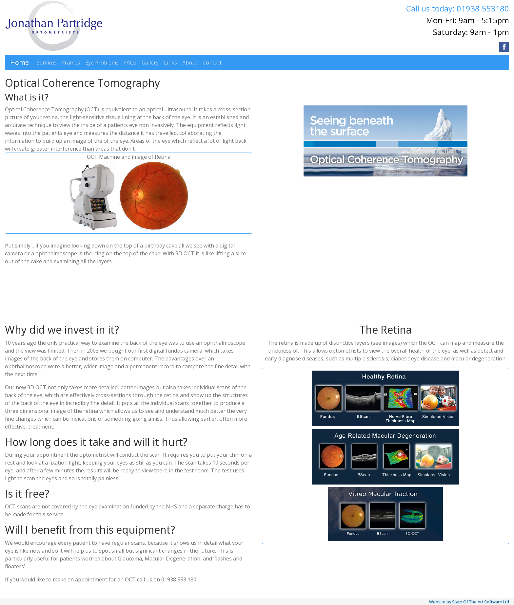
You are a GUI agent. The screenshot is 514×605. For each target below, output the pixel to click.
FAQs (130, 62)
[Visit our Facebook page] (504, 47)
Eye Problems (102, 62)
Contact (212, 62)
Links (170, 62)
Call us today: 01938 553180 (457, 8)
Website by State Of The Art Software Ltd (469, 602)
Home (19, 62)
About (189, 62)
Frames (71, 62)
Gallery (150, 62)
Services (47, 62)
